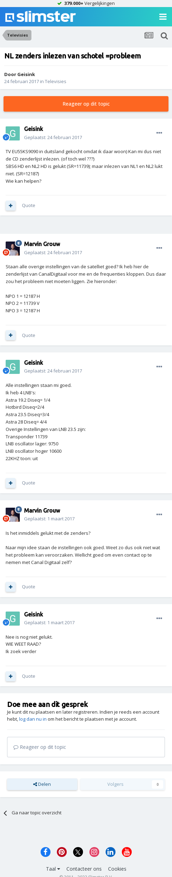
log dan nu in (33, 719)
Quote (28, 205)
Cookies (117, 868)
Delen (42, 784)
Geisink (26, 74)
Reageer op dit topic (86, 103)
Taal (53, 868)
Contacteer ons (84, 868)
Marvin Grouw (42, 244)
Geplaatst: (53, 137)
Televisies (55, 81)
